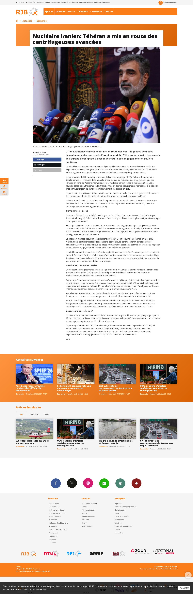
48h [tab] (21, 414)
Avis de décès (87, 526)
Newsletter (119, 533)
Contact (118, 529)
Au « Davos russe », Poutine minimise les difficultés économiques (30, 388)
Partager (39, 159)
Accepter (184, 588)
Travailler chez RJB (122, 516)
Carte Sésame (72, 2)
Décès (63, 2)
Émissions (82, 11)
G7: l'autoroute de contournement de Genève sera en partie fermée (115, 388)
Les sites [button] (20, 2)
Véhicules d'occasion (102, 2)
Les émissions (54, 503)
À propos (118, 503)
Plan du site (46, 571)
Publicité (118, 513)
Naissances (55, 2)
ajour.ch (49, 11)
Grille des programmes (57, 513)
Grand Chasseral (55, 516)
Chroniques (96, 11)
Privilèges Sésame (86, 2)
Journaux (60, 11)
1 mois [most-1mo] (46, 414)
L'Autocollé (53, 536)
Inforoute (40, 2)
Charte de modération (123, 526)
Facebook (56, 483)
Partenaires (119, 520)
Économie (42, 20)
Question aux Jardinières (58, 529)
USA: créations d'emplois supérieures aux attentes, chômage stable (153, 388)
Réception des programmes (125, 507)
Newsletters (104, 483)
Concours (52, 542)
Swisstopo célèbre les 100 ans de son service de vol (32, 442)
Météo (84, 513)
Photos (71, 11)
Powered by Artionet (147, 569)
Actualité (27, 20)
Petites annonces (88, 516)
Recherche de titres (56, 510)
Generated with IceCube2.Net (166, 569)
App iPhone (120, 483)
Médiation (118, 523)
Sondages (52, 539)
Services (109, 11)
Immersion (53, 520)
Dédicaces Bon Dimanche (58, 523)
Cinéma (85, 507)
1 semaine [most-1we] (34, 414)
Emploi (47, 2)
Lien (37, 170)
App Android (136, 483)
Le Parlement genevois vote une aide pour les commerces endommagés (74, 388)
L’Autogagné (53, 533)
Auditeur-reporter (167, 3)
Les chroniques (54, 507)
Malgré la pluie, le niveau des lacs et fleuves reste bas (116, 442)
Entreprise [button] (30, 2)
